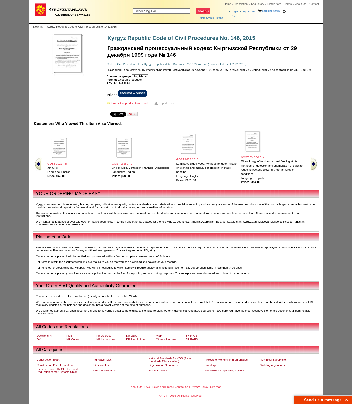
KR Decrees (103, 335)
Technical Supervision (273, 359)
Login (235, 11)
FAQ (147, 386)
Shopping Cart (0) (271, 11)
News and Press (162, 386)
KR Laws (131, 335)
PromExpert (211, 365)
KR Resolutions (135, 339)
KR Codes (72, 339)
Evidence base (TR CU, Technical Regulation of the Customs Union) (57, 370)
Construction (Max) (48, 359)
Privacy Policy (199, 386)
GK (39, 339)
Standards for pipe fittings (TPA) (224, 370)
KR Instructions (105, 339)
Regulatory (257, 3)
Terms (288, 3)
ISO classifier (101, 365)
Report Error (166, 103)
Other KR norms (166, 339)
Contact (314, 3)
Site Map (215, 386)
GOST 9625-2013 (187, 159)
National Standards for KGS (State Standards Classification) (170, 360)
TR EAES (192, 339)
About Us (300, 3)
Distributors (274, 3)
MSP (159, 335)
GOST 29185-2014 (252, 157)
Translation (241, 3)
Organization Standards (163, 365)
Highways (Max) (102, 359)
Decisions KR (45, 335)
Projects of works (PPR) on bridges (226, 359)
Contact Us (181, 386)
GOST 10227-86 (57, 163)
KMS (69, 335)
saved (236, 16)
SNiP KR (191, 335)
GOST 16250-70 (122, 163)
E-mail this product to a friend (129, 103)
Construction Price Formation (55, 365)
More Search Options (211, 18)
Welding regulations (272, 365)
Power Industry (158, 370)
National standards (104, 370)
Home (227, 3)
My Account (249, 11)
